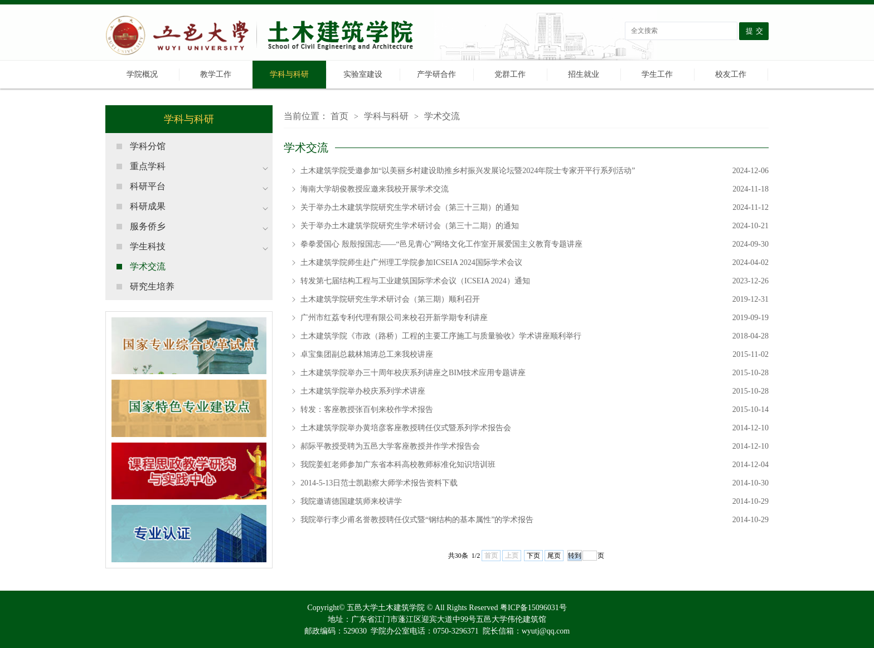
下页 (533, 555)
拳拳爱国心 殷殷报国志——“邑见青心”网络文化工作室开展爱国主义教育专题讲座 (534, 244)
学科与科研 (289, 74)
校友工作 (730, 74)
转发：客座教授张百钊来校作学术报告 (534, 410)
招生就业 (583, 74)
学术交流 (148, 266)
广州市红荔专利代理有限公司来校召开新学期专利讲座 (534, 318)
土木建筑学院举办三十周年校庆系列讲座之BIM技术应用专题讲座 (534, 373)
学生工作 (657, 74)
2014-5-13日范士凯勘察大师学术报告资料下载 (534, 483)
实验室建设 (362, 74)
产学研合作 (436, 74)
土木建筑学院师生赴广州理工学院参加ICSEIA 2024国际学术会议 (534, 263)
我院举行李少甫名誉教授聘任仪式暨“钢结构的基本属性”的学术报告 (534, 520)
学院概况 (142, 74)
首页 (339, 116)
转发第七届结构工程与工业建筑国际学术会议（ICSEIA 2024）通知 (534, 281)
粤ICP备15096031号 (533, 607)
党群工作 (510, 74)
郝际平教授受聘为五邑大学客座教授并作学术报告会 (534, 446)
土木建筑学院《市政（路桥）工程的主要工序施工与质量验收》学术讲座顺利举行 (534, 336)
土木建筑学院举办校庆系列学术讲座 (534, 391)
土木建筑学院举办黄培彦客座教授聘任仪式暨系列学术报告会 (534, 428)
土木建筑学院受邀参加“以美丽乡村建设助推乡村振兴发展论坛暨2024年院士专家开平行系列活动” (534, 171)
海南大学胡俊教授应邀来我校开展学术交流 (534, 189)
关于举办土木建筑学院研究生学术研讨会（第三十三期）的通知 (534, 207)
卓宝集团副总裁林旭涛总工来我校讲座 (534, 354)
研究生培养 (152, 286)
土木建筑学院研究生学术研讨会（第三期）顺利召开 (534, 299)
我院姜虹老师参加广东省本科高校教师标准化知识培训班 (534, 465)
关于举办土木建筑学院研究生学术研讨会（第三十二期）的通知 (534, 226)
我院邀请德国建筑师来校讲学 (534, 501)
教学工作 (215, 74)
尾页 (554, 555)
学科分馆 (148, 146)
